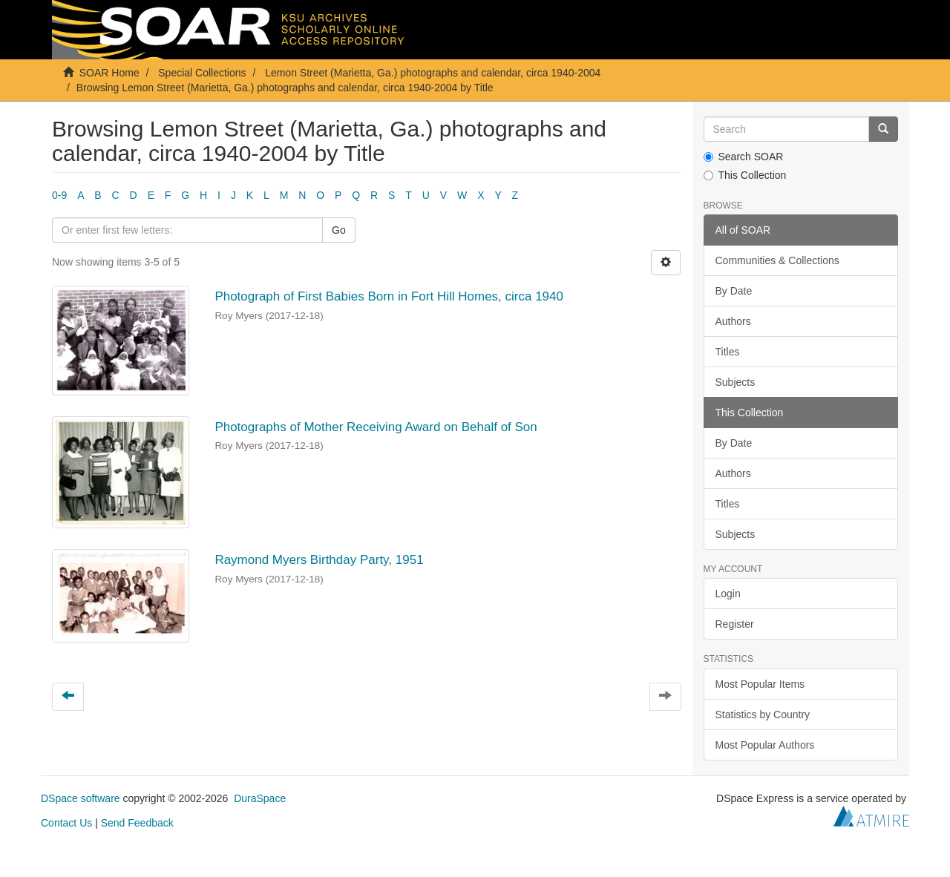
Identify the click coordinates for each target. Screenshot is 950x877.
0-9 (59, 195)
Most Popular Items (760, 684)
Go (339, 230)
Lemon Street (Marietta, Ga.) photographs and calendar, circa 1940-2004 (432, 73)
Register (734, 624)
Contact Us (66, 823)
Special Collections (202, 73)
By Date (734, 291)
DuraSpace (260, 798)
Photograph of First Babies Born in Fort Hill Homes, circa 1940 (388, 296)
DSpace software (80, 798)
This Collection (745, 175)
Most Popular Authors (765, 745)
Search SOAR (744, 156)
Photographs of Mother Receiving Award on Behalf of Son (375, 427)
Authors (733, 321)
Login (728, 594)
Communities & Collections (777, 260)
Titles (727, 352)
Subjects (735, 382)
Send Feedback (137, 823)
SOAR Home (109, 73)
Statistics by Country (762, 714)
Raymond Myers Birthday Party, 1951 (318, 560)
